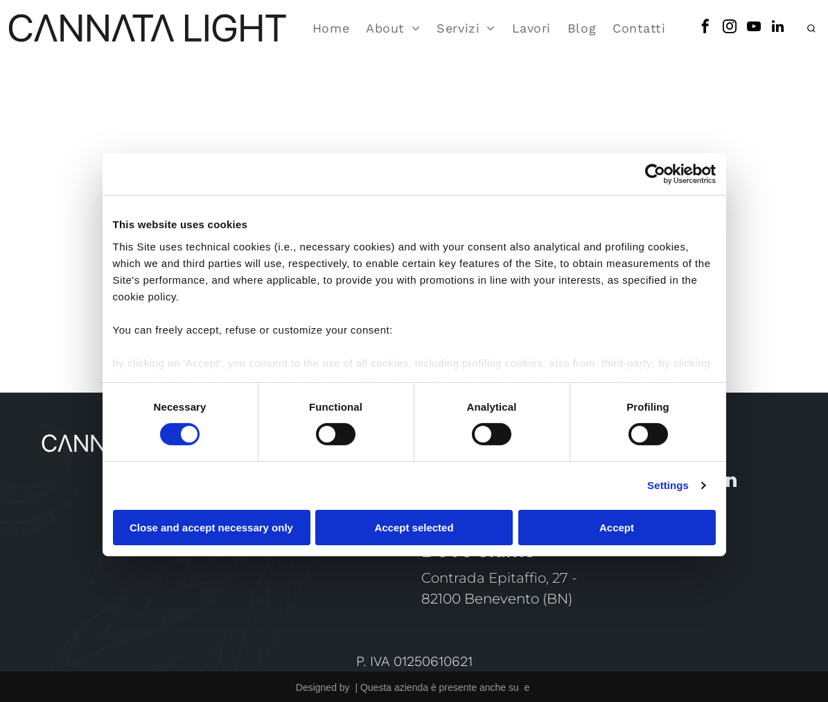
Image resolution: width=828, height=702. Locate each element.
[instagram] (729, 24)
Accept (616, 523)
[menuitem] (331, 24)
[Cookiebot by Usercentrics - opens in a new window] (655, 170)
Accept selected (413, 523)
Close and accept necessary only (211, 523)
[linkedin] (778, 24)
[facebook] (705, 24)
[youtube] (753, 24)
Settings (668, 482)
